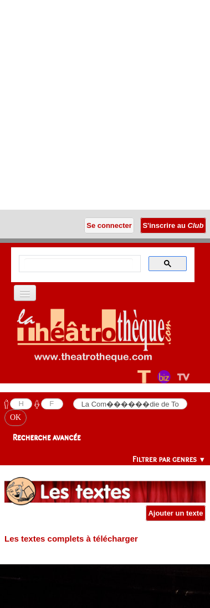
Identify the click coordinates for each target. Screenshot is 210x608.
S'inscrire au (173, 225)
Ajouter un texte (175, 513)
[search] (78, 263)
